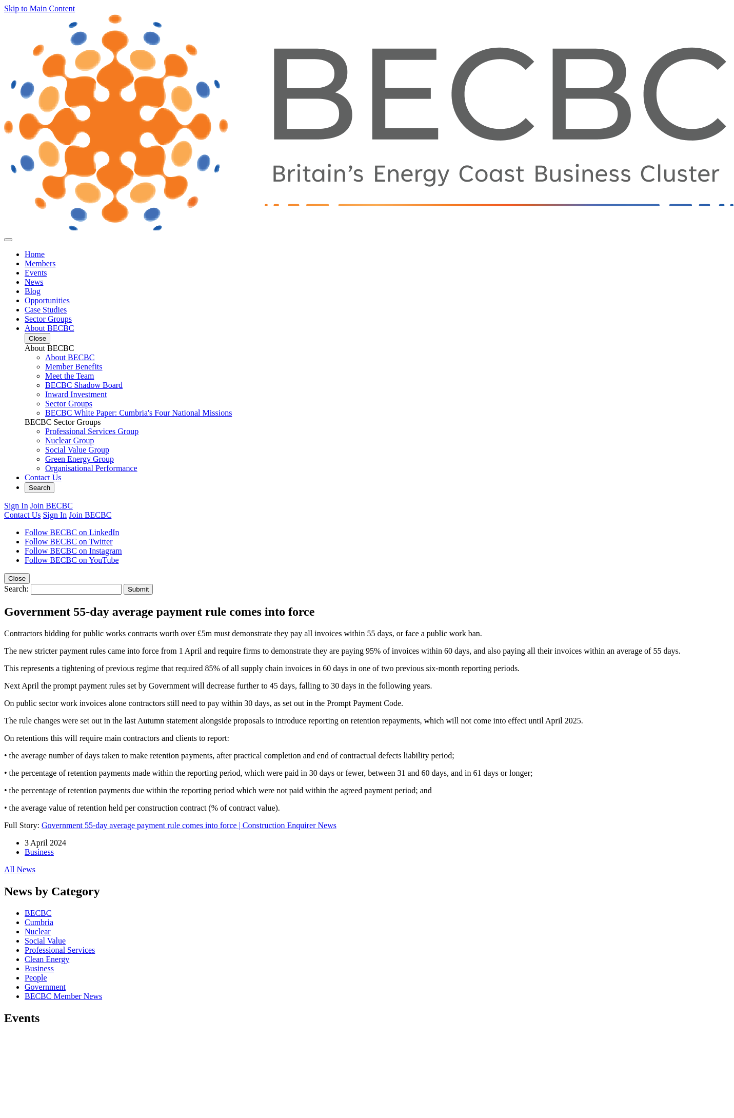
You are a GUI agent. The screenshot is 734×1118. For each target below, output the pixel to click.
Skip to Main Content (39, 8)
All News (19, 869)
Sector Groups (48, 319)
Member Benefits (74, 366)
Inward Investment (76, 394)
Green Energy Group (79, 459)
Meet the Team (69, 375)
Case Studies (46, 309)
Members (40, 263)
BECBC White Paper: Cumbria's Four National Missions (138, 412)
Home (35, 254)
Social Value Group (77, 449)
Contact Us (43, 477)
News (34, 282)
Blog (33, 291)
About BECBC (49, 328)
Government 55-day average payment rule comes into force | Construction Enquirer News (189, 825)
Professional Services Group (91, 431)
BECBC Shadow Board (84, 385)
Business (39, 852)
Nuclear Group (69, 440)
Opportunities (47, 300)
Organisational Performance (91, 468)
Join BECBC (51, 505)
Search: (16, 588)
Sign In (16, 505)
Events (36, 272)
